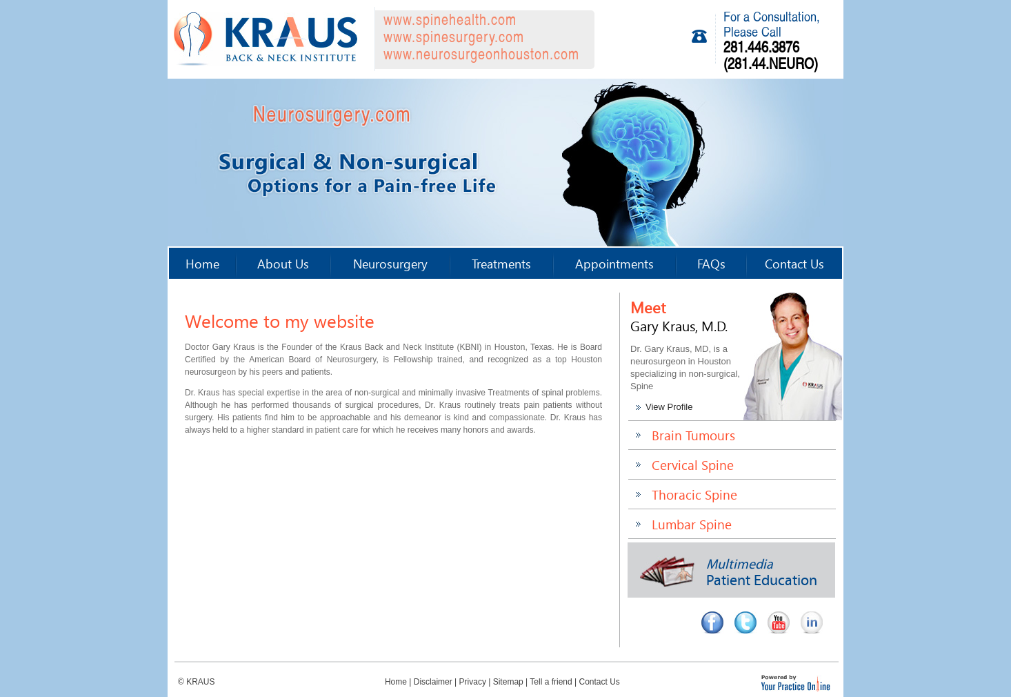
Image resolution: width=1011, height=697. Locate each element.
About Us (283, 263)
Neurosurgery (390, 263)
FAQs (711, 263)
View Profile (668, 407)
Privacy (472, 682)
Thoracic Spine (694, 494)
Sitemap (508, 682)
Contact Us (794, 263)
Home (202, 263)
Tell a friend (551, 682)
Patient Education (728, 572)
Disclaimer (433, 682)
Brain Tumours (693, 435)
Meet (679, 316)
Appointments (614, 263)
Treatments (501, 263)
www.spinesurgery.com (453, 38)
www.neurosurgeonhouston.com (481, 55)
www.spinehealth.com (450, 21)
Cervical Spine (693, 464)
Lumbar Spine (692, 524)
